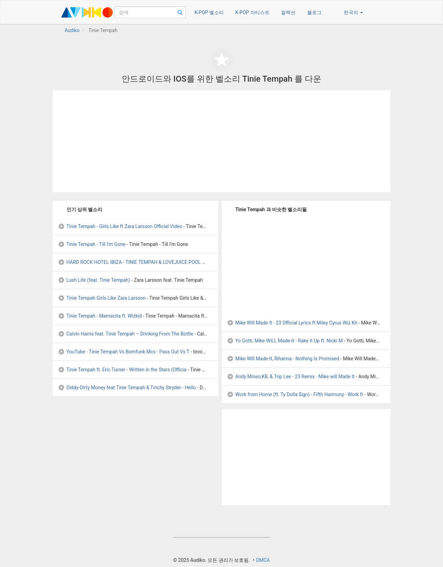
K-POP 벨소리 (209, 12)
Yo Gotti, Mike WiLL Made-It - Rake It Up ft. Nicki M (285, 340)
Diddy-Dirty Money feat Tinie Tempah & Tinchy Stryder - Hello (127, 387)
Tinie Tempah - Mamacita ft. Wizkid (100, 315)
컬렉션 (288, 12)
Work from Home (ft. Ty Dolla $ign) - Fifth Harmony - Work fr (295, 394)
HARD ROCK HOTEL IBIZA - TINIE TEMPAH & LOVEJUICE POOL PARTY (137, 262)
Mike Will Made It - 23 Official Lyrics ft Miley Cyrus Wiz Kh (292, 322)
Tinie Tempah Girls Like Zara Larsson (102, 298)
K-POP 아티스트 (252, 12)
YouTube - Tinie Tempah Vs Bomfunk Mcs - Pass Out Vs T (124, 351)
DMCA (263, 560)
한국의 (353, 12)
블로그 (314, 12)
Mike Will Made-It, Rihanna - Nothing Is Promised (283, 358)
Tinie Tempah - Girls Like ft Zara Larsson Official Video (120, 226)
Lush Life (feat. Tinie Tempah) (94, 280)
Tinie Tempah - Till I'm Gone (91, 244)
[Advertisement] (221, 141)
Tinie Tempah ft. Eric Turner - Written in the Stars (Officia (122, 369)
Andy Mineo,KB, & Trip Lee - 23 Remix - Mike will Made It (291, 376)
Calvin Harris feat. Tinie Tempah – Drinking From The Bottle (125, 333)
